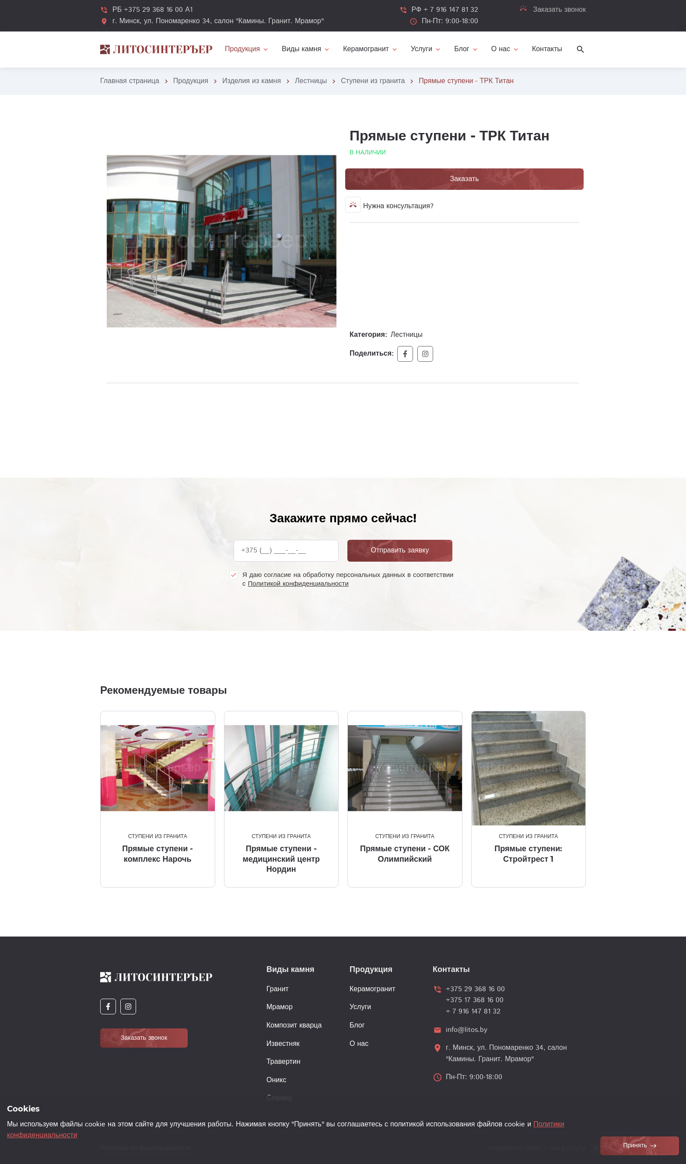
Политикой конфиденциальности (298, 583)
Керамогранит (373, 989)
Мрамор (279, 1007)
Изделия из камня (251, 81)
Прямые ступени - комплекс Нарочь (157, 853)
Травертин (283, 1062)
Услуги (360, 1007)
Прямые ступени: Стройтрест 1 (528, 853)
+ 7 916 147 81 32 (473, 1012)
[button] (329, 134)
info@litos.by (466, 1030)
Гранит (277, 989)
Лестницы (311, 81)
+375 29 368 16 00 (475, 989)
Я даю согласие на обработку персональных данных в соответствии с (347, 579)
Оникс (276, 1080)
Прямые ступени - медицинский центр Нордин (281, 859)
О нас (359, 1044)
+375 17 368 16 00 (475, 1000)
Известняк (283, 1044)
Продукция (190, 81)
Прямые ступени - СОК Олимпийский (405, 853)
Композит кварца (294, 1026)
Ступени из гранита (373, 81)
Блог (357, 1026)
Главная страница (129, 81)
